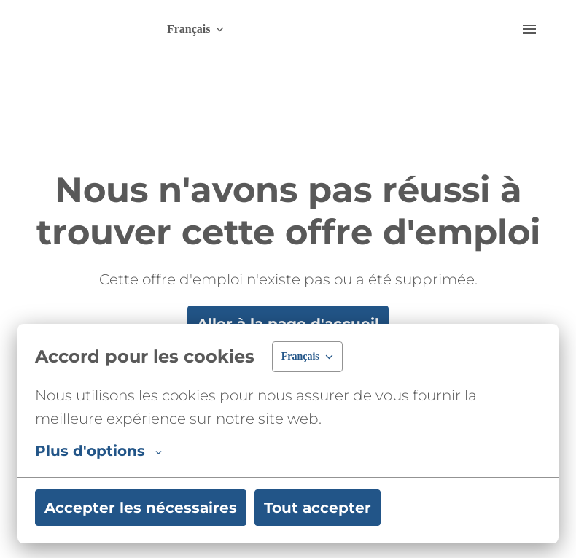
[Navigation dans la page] (529, 29)
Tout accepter (317, 507)
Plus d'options (98, 451)
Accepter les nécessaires (140, 507)
